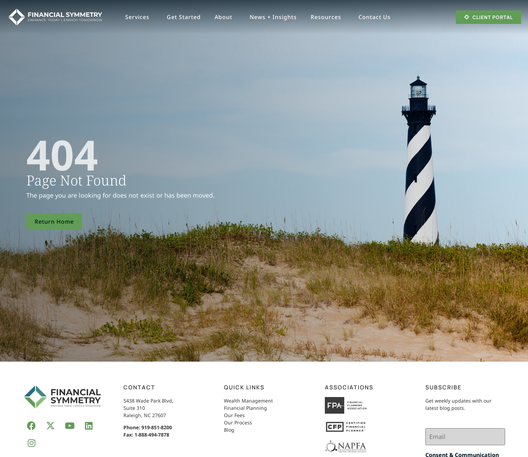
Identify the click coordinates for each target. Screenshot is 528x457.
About (225, 17)
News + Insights (273, 17)
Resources (328, 17)
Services (139, 17)
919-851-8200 (156, 427)
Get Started (184, 17)
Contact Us (376, 17)
